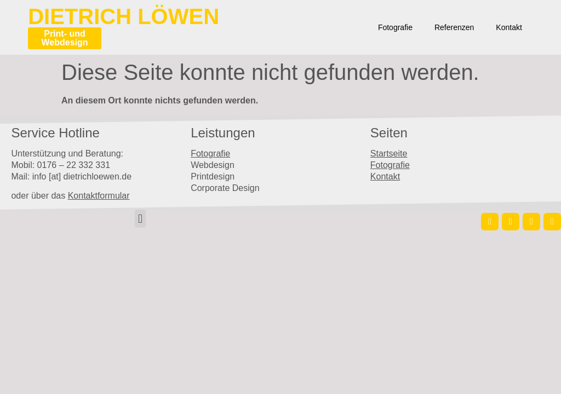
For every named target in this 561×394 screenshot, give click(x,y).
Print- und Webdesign (64, 38)
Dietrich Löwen (123, 16)
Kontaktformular (99, 195)
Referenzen (454, 27)
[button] (140, 219)
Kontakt (509, 27)
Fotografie (395, 27)
